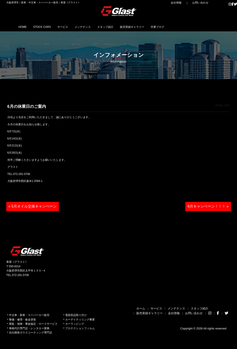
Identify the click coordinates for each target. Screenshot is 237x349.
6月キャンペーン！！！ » (208, 206)
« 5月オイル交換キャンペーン (33, 206)
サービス (77, 27)
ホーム (140, 308)
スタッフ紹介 (132, 27)
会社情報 (186, 2)
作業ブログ (198, 27)
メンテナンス (103, 27)
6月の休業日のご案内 (26, 106)
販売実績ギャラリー (165, 27)
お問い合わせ (203, 2)
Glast (27, 251)
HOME (25, 27)
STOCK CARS (50, 27)
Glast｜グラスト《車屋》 (119, 11)
